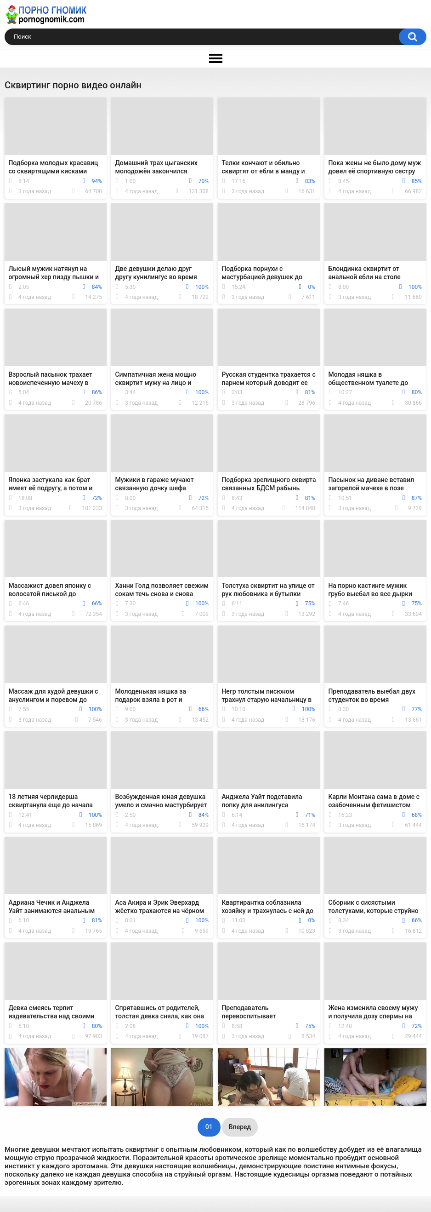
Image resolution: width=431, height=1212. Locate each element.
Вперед (240, 1127)
